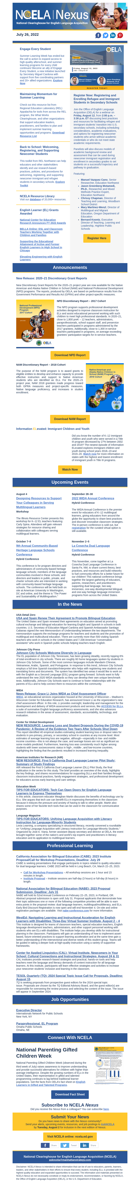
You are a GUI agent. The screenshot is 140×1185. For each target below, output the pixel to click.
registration (79, 527)
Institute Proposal (34, 878)
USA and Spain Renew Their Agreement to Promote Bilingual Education (65, 618)
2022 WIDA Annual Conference (93, 498)
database (35, 199)
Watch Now (70, 469)
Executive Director (29, 1010)
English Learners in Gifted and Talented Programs (50, 1083)
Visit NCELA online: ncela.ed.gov (70, 1136)
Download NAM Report (70, 419)
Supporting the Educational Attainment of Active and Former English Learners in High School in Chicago (41, 246)
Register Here (96, 238)
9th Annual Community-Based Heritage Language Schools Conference (37, 550)
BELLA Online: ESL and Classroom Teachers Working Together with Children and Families (41, 232)
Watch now (89, 453)
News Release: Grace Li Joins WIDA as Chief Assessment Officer (61, 693)
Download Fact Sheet (70, 1094)
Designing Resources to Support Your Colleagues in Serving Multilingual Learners (39, 503)
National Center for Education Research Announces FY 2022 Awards (43, 221)
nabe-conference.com (76, 910)
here (106, 1109)
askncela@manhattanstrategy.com (70, 1159)
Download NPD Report (70, 355)
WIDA (19, 696)
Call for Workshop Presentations (43, 872)
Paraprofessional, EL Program (37, 1023)
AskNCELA (107, 1124)
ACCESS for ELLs (112, 706)
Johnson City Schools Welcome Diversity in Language (54, 652)
